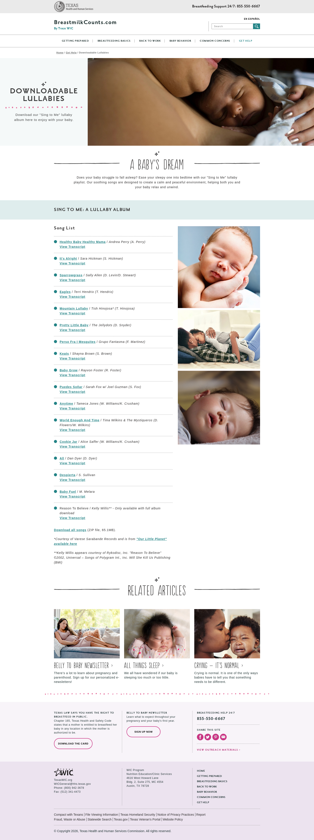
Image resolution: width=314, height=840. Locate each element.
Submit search (256, 26)
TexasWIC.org (63, 780)
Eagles (65, 292)
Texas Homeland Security (137, 814)
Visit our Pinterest (215, 737)
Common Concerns (215, 41)
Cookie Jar (68, 441)
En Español (252, 19)
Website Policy (173, 819)
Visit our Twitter (207, 737)
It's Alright (68, 258)
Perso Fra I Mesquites (78, 342)
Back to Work (150, 41)
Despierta (67, 475)
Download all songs (70, 530)
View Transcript (72, 246)
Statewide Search (99, 819)
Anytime (66, 403)
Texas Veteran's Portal (145, 819)
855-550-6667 (248, 6)
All (62, 458)
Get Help (245, 41)
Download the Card (73, 743)
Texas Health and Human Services (73, 6)
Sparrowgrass (71, 275)
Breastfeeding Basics (114, 41)
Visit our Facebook (200, 737)
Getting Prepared (75, 41)
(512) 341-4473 (70, 791)
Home (60, 52)
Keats (64, 353)
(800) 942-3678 (74, 787)
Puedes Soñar (71, 387)
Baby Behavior (180, 41)
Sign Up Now (143, 731)
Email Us (223, 737)
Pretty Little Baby (74, 325)
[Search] (232, 26)
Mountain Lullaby (74, 308)
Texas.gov (121, 819)
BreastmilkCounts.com (85, 25)
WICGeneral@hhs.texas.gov (72, 783)
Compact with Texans (68, 814)
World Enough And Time (80, 420)
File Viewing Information (101, 814)
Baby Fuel (68, 491)
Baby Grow (69, 370)
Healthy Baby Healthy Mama (83, 242)
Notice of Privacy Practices (175, 814)
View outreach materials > (219, 749)
